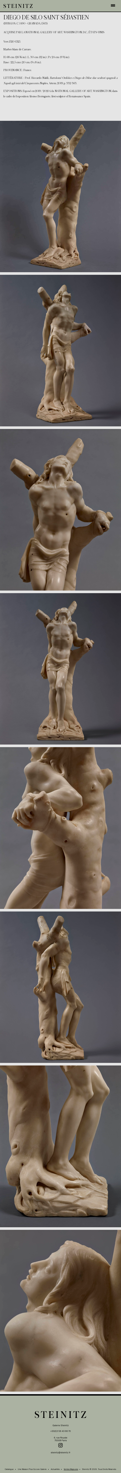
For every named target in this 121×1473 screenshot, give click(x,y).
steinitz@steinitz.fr (60, 1452)
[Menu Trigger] (113, 5)
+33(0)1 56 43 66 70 (60, 1431)
